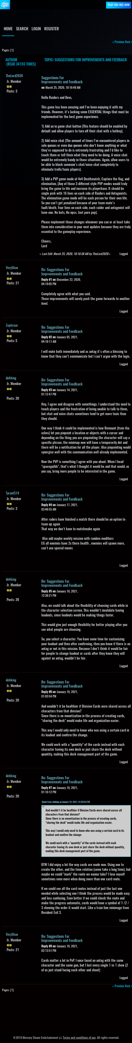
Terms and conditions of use (79, 1038)
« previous (118, 42)
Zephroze (12, 325)
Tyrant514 (12, 493)
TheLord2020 (14, 76)
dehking (11, 378)
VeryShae (12, 268)
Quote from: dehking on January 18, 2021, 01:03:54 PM (66, 802)
